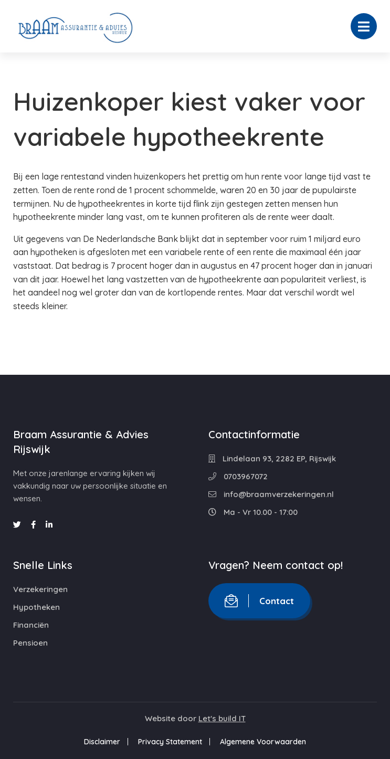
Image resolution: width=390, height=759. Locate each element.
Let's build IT (222, 718)
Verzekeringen (40, 589)
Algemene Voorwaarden (263, 741)
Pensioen (30, 643)
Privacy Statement (170, 741)
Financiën (31, 625)
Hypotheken (36, 607)
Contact (259, 600)
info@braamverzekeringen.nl (271, 494)
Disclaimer (102, 741)
